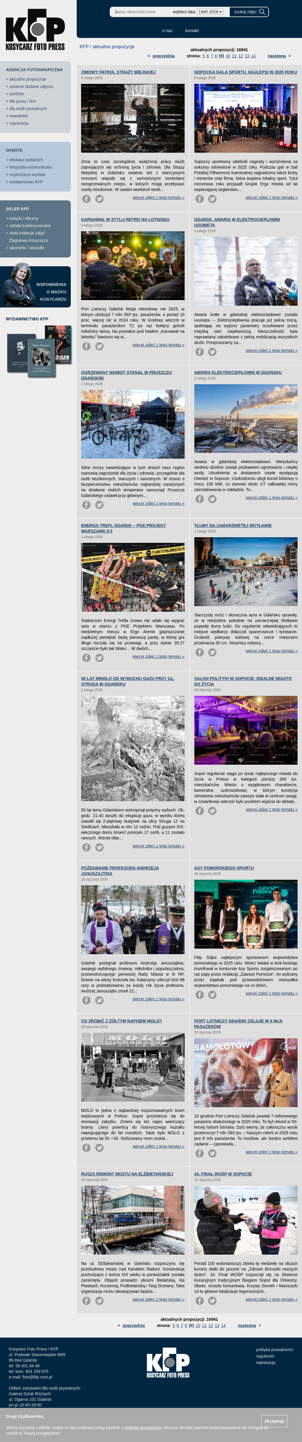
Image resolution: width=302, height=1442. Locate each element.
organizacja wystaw (27, 174)
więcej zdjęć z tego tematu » (159, 197)
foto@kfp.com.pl (37, 1377)
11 (234, 56)
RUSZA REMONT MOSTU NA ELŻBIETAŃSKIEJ (127, 1174)
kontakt (192, 30)
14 (253, 56)
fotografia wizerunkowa (30, 167)
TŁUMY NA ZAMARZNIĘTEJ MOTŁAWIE (233, 525)
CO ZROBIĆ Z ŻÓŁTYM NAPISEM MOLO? (121, 1021)
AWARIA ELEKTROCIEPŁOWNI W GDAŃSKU (238, 372)
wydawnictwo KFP (26, 181)
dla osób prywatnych (28, 108)
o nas (167, 30)
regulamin (265, 1356)
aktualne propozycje (27, 79)
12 (240, 56)
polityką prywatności (142, 1427)
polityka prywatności (274, 1349)
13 (247, 56)
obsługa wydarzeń (26, 159)
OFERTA (14, 150)
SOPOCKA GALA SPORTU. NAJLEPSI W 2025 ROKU (245, 72)
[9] (221, 56)
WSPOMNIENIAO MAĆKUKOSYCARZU (51, 292)
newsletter (18, 116)
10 (228, 56)
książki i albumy (23, 218)
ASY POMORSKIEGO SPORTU (224, 868)
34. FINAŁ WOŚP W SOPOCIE (223, 1174)
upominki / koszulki (26, 247)
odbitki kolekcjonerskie (30, 225)
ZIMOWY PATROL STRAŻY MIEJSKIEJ (118, 72)
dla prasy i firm (22, 101)
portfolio (16, 94)
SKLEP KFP (17, 209)
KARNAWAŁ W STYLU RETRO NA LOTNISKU (125, 219)
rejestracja (19, 123)
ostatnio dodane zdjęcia (31, 86)
